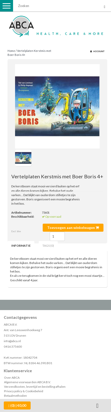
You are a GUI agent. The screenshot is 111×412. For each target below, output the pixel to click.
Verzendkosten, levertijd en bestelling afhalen (35, 386)
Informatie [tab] (21, 245)
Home (11, 50)
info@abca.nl (12, 341)
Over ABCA (12, 377)
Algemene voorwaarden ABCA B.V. (27, 382)
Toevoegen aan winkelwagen (73, 227)
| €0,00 (17, 405)
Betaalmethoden (15, 395)
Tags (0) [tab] (48, 245)
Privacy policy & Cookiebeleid (23, 391)
